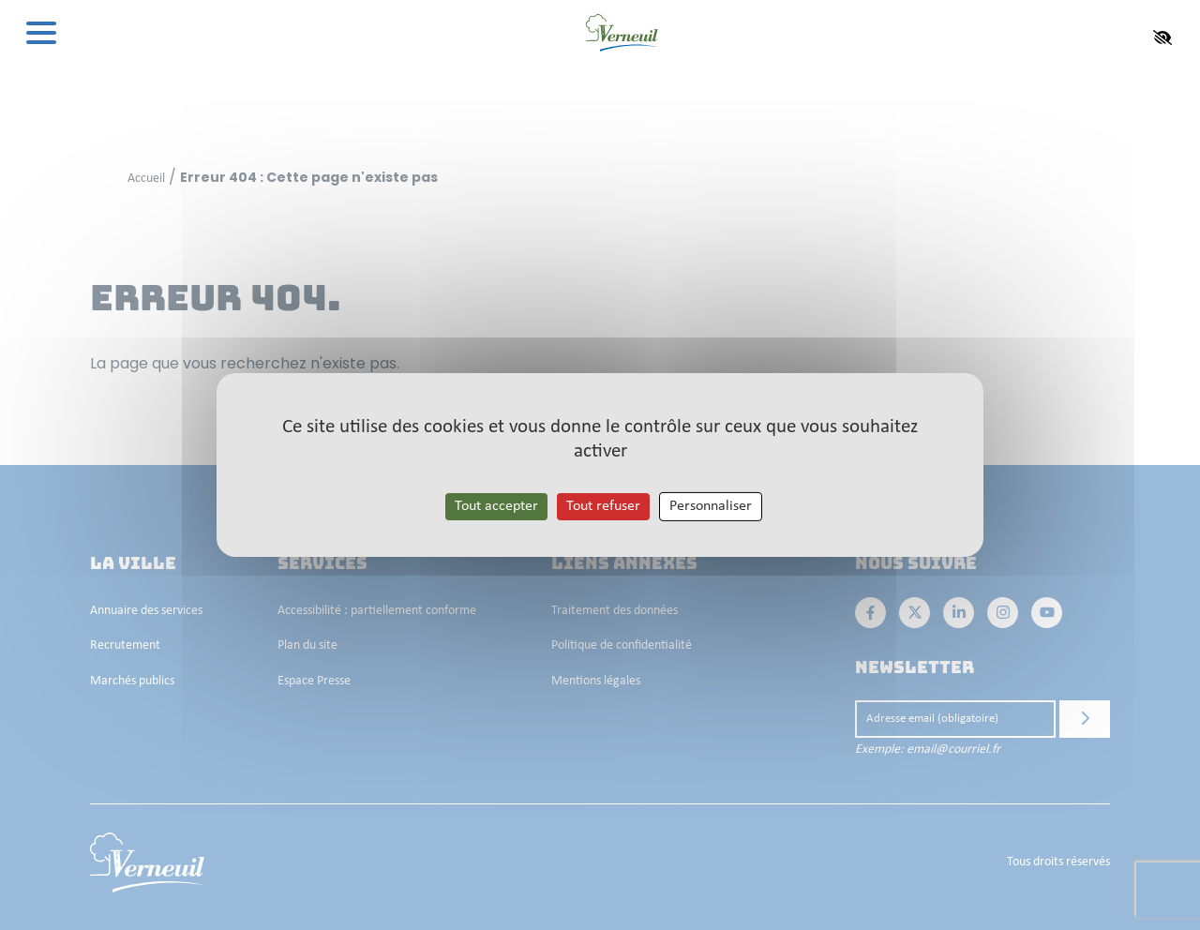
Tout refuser (603, 506)
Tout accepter (496, 506)
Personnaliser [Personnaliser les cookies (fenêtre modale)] (710, 506)
